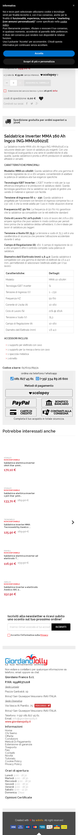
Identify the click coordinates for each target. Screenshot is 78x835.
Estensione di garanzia (18, 744)
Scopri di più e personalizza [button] (39, 61)
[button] (73, 5)
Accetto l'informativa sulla (28, 635)
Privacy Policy (13, 764)
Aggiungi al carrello (37, 83)
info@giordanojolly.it (25, 718)
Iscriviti (61, 627)
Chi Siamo (11, 733)
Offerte (9, 736)
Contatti (10, 753)
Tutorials (10, 758)
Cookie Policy (13, 761)
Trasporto (11, 747)
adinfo (39, 820)
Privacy (44, 635)
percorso (42, 706)
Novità (9, 755)
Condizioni (11, 738)
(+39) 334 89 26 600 (54, 379)
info (55, 91)
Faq (7, 750)
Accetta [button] (39, 53)
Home (8, 730)
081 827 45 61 (24, 379)
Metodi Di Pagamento (18, 741)
